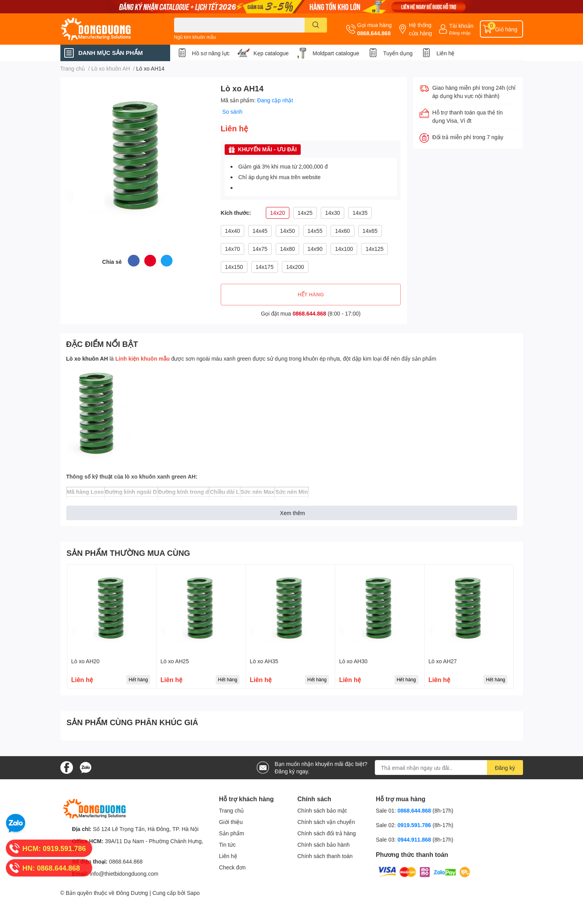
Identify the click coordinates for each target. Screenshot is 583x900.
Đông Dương (132, 892)
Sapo (193, 892)
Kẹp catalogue (271, 53)
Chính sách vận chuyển (326, 821)
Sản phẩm (231, 833)
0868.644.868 (374, 33)
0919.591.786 (415, 825)
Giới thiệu (231, 821)
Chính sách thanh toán (325, 856)
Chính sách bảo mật (322, 810)
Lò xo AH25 (174, 661)
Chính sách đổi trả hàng (327, 833)
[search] (316, 25)
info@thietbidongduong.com (124, 873)
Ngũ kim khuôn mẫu (195, 37)
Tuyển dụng (397, 53)
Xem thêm (292, 513)
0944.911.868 (415, 839)
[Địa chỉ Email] (449, 767)
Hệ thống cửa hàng (420, 29)
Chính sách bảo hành (324, 844)
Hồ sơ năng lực (211, 53)
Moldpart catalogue (335, 53)
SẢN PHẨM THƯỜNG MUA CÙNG (128, 552)
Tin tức (227, 844)
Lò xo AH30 (353, 661)
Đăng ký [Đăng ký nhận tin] (505, 767)
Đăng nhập (460, 32)
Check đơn (232, 867)
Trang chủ (231, 810)
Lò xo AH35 (264, 661)
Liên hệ (445, 53)
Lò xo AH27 (443, 661)
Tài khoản (461, 25)
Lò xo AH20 (85, 661)
